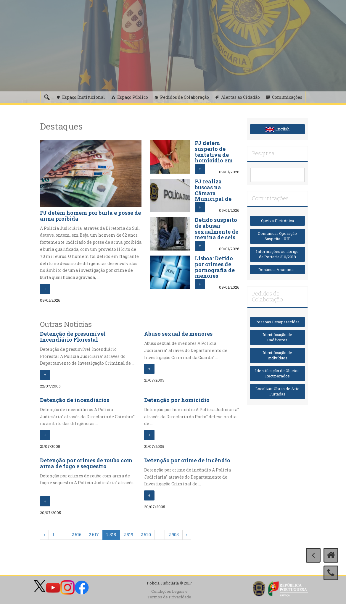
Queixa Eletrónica (277, 220)
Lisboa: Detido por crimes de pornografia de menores (215, 267)
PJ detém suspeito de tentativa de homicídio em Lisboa (214, 154)
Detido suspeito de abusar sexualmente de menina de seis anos (216, 231)
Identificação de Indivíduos (277, 355)
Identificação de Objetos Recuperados (277, 373)
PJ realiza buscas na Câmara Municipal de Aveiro (213, 193)
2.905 (173, 534)
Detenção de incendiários (74, 399)
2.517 (94, 534)
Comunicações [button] (287, 97)
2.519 (128, 534)
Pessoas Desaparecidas (277, 321)
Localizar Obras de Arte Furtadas (277, 391)
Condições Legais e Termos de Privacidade (169, 594)
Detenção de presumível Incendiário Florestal (73, 336)
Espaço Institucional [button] (83, 97)
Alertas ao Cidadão (240, 97)
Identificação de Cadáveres (277, 337)
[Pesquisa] (47, 97)
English (277, 129)
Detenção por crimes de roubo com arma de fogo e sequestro (86, 463)
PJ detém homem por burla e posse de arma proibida (90, 215)
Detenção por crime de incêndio (187, 460)
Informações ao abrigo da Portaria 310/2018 (277, 254)
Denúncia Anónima (277, 269)
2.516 (76, 534)
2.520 (146, 534)
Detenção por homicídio (177, 399)
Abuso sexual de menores (178, 333)
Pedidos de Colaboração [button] (184, 97)
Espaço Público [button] (132, 97)
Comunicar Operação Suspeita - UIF (277, 236)
